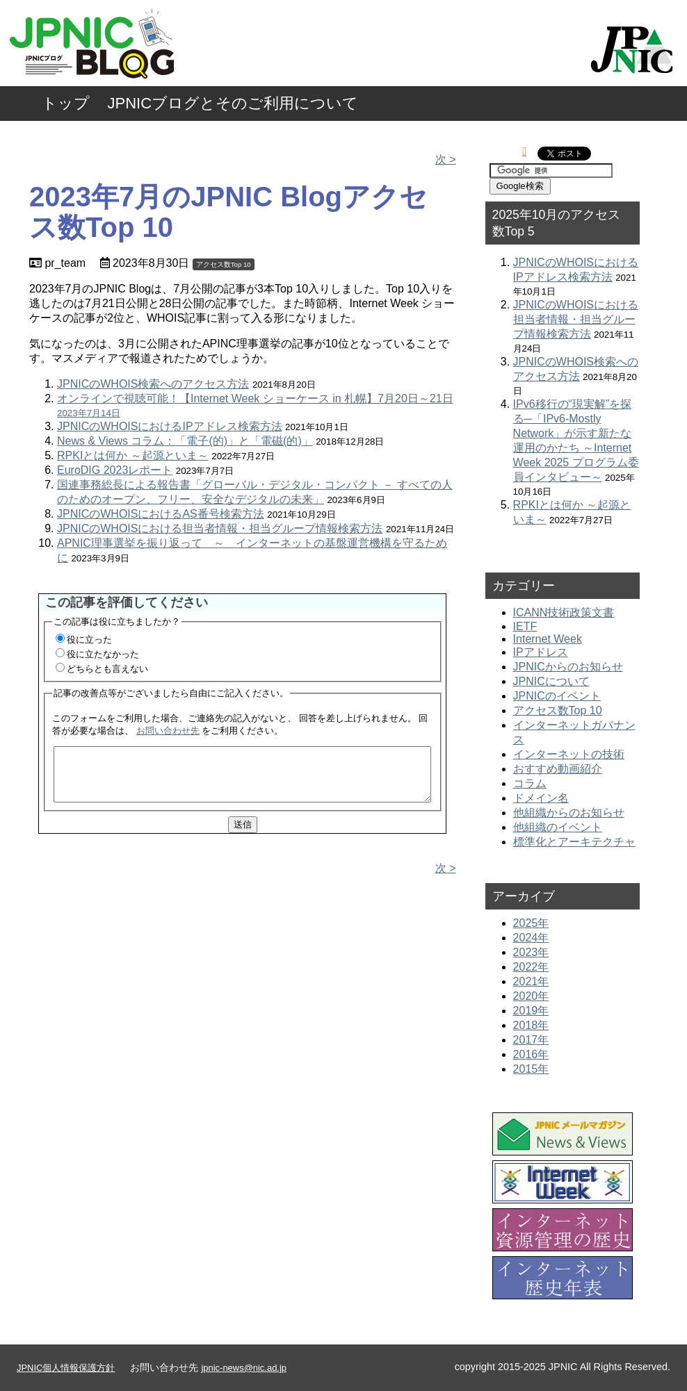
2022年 (531, 967)
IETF (525, 626)
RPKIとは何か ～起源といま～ (133, 455)
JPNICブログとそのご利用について (233, 103)
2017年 (531, 1040)
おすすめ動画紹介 (557, 769)
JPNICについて (551, 681)
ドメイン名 (541, 798)
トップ (66, 103)
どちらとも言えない (107, 669)
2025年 (531, 923)
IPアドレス (540, 652)
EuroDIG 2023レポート (114, 470)
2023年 (531, 952)
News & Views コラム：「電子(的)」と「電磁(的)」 (185, 441)
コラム (530, 783)
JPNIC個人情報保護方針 (66, 1368)
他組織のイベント (557, 827)
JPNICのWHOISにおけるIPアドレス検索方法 (169, 426)
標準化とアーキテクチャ (574, 842)
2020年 (531, 996)
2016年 (531, 1054)
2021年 (531, 981)
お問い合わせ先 (168, 730)
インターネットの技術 (568, 754)
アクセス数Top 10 (223, 264)
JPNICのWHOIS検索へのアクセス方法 (153, 384)
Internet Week (547, 639)
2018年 (531, 1025)
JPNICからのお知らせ (568, 667)
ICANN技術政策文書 (564, 612)
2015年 (531, 1069)
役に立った (89, 639)
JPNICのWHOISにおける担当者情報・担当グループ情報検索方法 (219, 528)
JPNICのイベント (557, 696)
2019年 (531, 1010)
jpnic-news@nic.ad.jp (243, 1368)
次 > (445, 159)
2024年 (531, 938)
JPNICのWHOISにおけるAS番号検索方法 (160, 514)
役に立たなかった (103, 654)
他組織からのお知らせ (568, 812)
